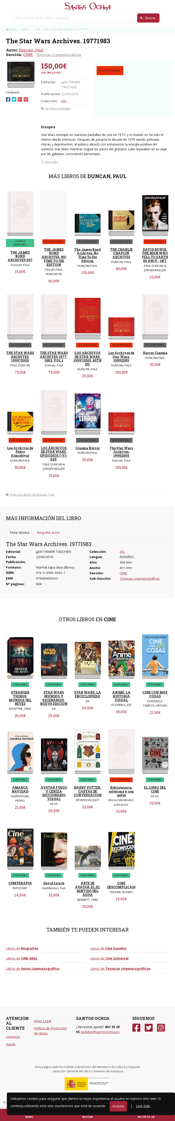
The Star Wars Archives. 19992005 (121, 452)
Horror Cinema (155, 353)
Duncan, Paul (31, 50)
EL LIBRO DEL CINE (155, 789)
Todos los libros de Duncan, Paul (30, 495)
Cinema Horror (87, 448)
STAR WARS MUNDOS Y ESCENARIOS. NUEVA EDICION (53, 698)
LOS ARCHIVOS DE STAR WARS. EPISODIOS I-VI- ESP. (53, 454)
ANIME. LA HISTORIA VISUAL (121, 696)
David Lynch (53, 883)
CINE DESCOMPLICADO (122, 885)
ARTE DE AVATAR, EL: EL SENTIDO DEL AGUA (87, 889)
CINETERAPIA (20, 883)
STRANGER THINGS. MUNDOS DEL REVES (20, 698)
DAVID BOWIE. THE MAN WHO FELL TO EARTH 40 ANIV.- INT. (155, 255)
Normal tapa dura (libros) (55, 567)
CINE (28, 54)
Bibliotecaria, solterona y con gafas (121, 791)
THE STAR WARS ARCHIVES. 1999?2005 (20, 357)
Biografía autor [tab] (48, 532)
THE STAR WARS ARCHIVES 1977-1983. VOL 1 (54, 357)
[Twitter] (149, 1027)
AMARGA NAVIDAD (20, 789)
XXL (64, 101)
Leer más (143, 1106)
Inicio (11, 29)
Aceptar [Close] (118, 1106)
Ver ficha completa (55, 108)
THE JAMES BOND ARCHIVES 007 (20, 256)
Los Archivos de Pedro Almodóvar (20, 452)
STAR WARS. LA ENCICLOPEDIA (87, 694)
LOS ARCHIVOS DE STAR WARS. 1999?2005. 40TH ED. (87, 358)
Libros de (22, 948)
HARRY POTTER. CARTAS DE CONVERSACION (88, 791)
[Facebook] (136, 1027)
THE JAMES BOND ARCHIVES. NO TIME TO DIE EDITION (53, 257)
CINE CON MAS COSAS (154, 694)
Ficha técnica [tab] (19, 532)
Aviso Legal (42, 1021)
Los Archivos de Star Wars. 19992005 (121, 357)
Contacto (13, 1036)
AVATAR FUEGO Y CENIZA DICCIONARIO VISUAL (54, 793)
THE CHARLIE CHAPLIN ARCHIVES (121, 253)
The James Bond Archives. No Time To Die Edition (87, 255)
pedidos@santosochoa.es (100, 1032)
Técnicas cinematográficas (58, 54)
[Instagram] (161, 1027)
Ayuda (10, 1044)
